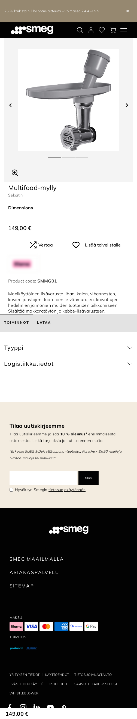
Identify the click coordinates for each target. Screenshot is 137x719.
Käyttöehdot (57, 675)
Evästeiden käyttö (26, 684)
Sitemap (22, 586)
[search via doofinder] (79, 30)
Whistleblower (24, 693)
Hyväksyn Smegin (50, 489)
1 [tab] (55, 155)
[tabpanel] (68, 100)
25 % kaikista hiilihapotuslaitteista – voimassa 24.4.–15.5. (52, 11)
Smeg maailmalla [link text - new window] (37, 559)
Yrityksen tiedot (25, 675)
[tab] (16, 323)
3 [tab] (82, 155)
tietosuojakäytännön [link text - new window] (67, 489)
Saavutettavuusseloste (97, 684)
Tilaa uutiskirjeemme (37, 425)
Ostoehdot (59, 684)
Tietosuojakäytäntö (93, 675)
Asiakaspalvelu (34, 572)
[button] (15, 172)
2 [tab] (68, 155)
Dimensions (20, 207)
